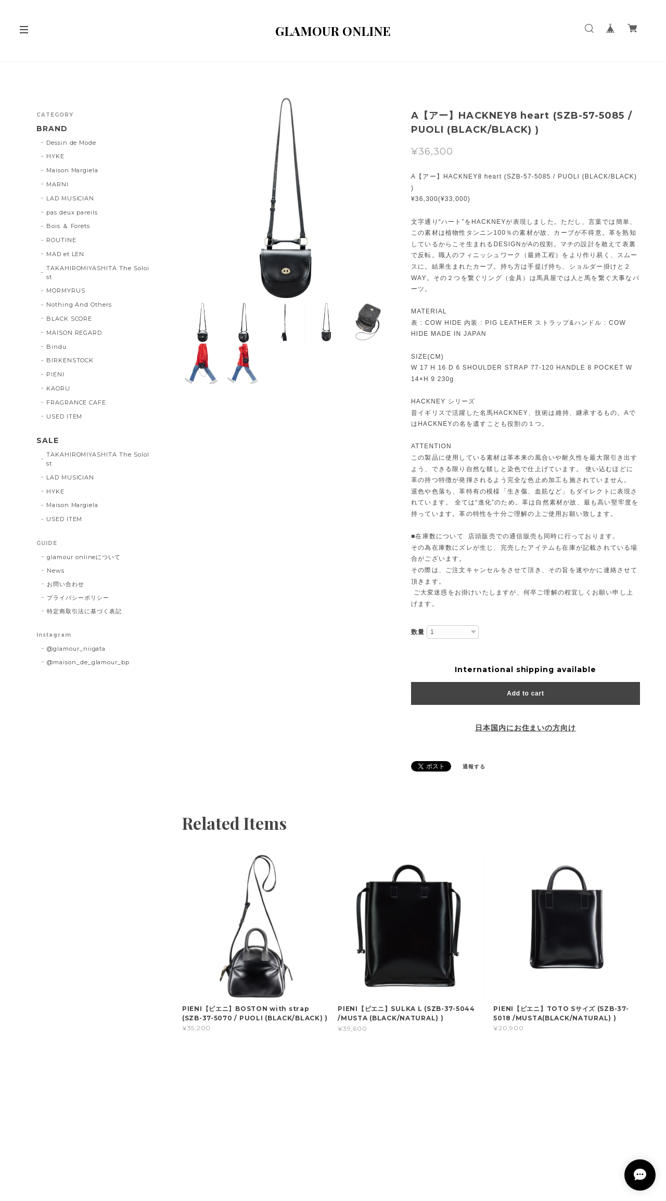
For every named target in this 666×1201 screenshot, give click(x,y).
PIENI (55, 374)
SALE (47, 440)
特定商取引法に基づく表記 (84, 611)
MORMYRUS (65, 290)
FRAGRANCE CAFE (76, 402)
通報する (474, 766)
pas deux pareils (72, 212)
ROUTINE (61, 240)
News (56, 570)
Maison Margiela (72, 170)
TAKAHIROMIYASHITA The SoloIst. (97, 459)
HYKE (55, 156)
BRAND (52, 128)
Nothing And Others (79, 304)
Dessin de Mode (71, 142)
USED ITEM (64, 416)
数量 (418, 632)
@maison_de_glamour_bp (88, 662)
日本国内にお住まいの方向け (525, 728)
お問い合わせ (65, 584)
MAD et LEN (65, 254)
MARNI (57, 184)
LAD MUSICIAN (70, 198)
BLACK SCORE (69, 318)
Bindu (56, 346)
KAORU (58, 388)
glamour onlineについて (84, 557)
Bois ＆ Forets (68, 226)
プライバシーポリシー (78, 597)
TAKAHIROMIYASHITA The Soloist (97, 272)
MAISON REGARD (74, 332)
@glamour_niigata (76, 648)
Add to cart (525, 693)
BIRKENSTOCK (70, 360)
